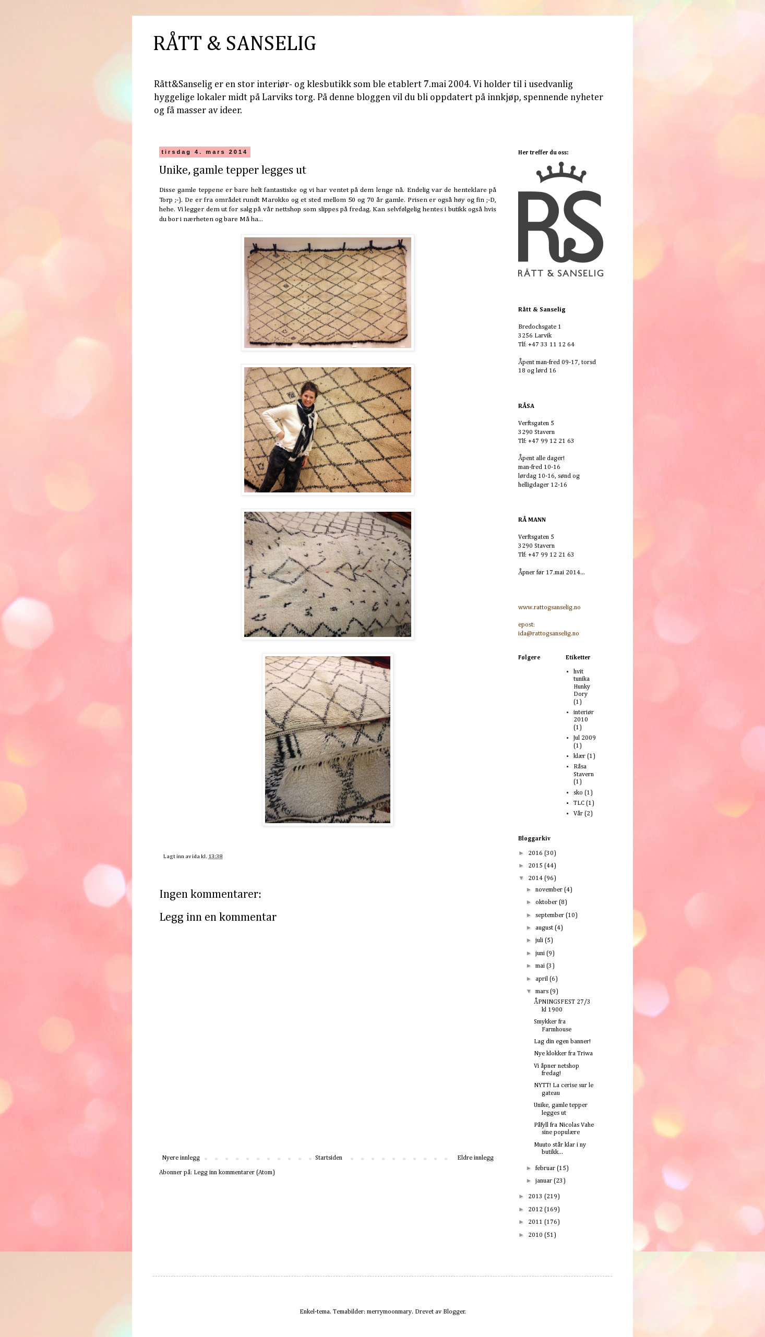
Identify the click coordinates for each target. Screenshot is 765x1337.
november (549, 890)
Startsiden (328, 1158)
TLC (578, 803)
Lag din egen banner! (562, 1042)
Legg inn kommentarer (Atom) (234, 1173)
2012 (536, 1210)
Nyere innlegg (181, 1158)
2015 (536, 866)
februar (546, 1168)
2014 (536, 878)
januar (544, 1181)
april (542, 979)
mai (540, 966)
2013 (536, 1197)
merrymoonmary (389, 1312)
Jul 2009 (584, 738)
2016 (536, 853)
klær (579, 756)
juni (540, 953)
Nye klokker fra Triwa (563, 1054)
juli (540, 940)
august (545, 928)
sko (578, 793)
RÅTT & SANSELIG (234, 44)
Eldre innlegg (475, 1158)
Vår (578, 814)
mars (542, 992)
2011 (536, 1222)
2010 (536, 1235)
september (550, 915)
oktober (547, 902)
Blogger (454, 1312)
